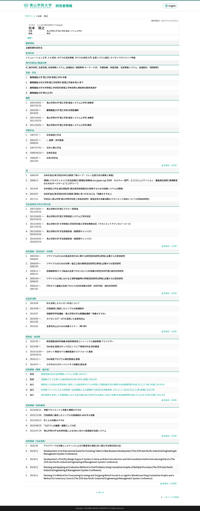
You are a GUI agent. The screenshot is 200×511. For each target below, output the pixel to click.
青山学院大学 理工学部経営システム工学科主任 (69, 216)
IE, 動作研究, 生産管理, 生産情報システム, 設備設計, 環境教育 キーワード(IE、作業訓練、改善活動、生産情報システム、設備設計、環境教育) (92, 67)
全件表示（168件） (169, 483)
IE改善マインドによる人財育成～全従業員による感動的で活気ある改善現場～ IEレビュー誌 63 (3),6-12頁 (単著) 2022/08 (98, 389)
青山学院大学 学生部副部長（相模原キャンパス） (70, 231)
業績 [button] (29, 37)
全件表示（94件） (169, 400)
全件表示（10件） (169, 246)
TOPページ (30, 16)
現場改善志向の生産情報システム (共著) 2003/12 (64, 374)
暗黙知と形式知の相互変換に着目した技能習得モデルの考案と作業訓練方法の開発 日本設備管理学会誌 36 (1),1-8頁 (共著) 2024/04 (102, 384)
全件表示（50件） (169, 435)
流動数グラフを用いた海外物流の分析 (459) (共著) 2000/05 (69, 379)
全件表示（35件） (169, 293)
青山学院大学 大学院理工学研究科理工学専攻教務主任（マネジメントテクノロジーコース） (89, 223)
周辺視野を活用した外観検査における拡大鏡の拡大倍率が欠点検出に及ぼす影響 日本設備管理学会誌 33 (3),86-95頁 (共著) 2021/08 (103, 394)
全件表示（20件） (169, 331)
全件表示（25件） (169, 165)
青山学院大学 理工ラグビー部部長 (62, 208)
